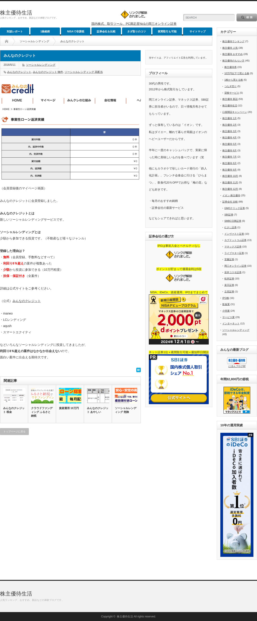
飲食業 (226, 304)
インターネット (231, 323)
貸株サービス (231, 92)
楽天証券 (229, 285)
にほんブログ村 (237, 366)
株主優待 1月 (229, 118)
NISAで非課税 (75, 31)
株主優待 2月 (229, 124)
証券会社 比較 (230, 201)
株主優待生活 (16, 13)
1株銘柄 (45, 31)
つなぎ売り (230, 86)
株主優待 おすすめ (232, 54)
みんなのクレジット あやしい (97, 410)
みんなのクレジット (19, 72)
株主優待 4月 (229, 137)
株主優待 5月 (229, 144)
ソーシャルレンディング (34, 41)
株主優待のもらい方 (233, 60)
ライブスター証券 (234, 253)
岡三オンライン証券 (235, 265)
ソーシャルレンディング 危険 (125, 410)
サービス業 (228, 317)
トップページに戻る (14, 431)
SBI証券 (228, 214)
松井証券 (229, 278)
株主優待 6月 (229, 150)
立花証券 (229, 291)
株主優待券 (230, 67)
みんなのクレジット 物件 (48, 72)
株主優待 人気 (230, 47)
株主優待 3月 (229, 131)
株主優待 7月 (229, 156)
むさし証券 (230, 227)
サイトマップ (198, 31)
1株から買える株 (233, 79)
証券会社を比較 (106, 31)
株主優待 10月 (230, 176)
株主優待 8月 (229, 163)
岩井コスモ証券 (233, 272)
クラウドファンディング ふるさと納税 (42, 412)
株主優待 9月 (229, 169)
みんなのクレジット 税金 (14, 410)
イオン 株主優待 (231, 195)
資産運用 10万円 (69, 408)
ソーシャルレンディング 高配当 (84, 72)
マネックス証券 (233, 246)
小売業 (226, 310)
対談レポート (15, 31)
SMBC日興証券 (232, 221)
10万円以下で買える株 (236, 73)
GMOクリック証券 (234, 208)
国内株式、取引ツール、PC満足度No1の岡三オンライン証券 (134, 23)
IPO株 (225, 298)
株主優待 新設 (230, 99)
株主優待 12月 (230, 189)
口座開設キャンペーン (234, 112)
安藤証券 (229, 259)
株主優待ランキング (233, 41)
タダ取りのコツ (136, 31)
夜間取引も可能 (167, 31)
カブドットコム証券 (235, 240)
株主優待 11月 (230, 182)
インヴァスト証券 (234, 233)
